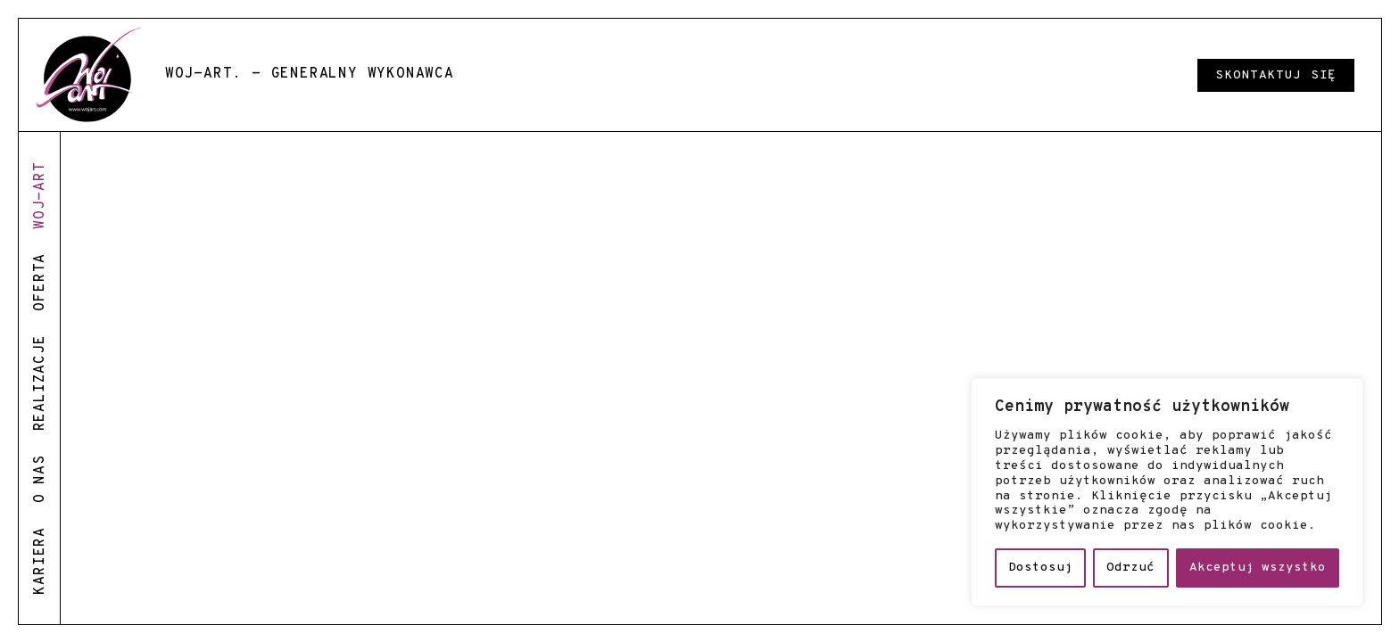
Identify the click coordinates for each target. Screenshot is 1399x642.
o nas (40, 479)
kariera (40, 561)
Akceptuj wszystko (1257, 567)
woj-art (40, 195)
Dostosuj (1040, 567)
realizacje (40, 382)
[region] (1167, 492)
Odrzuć (1130, 567)
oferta (40, 282)
